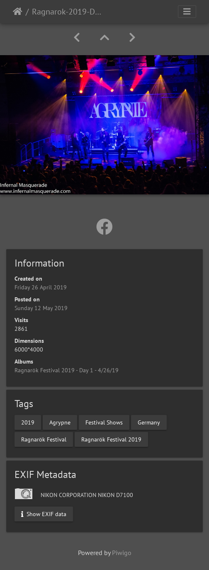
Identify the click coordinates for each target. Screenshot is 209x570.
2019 (27, 422)
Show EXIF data (43, 513)
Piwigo (121, 552)
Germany (149, 422)
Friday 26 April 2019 (41, 287)
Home (17, 11)
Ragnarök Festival (43, 439)
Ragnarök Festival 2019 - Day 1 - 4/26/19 (67, 370)
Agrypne (59, 422)
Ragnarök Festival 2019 (111, 439)
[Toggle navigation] (187, 11)
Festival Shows (104, 422)
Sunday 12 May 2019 (41, 308)
